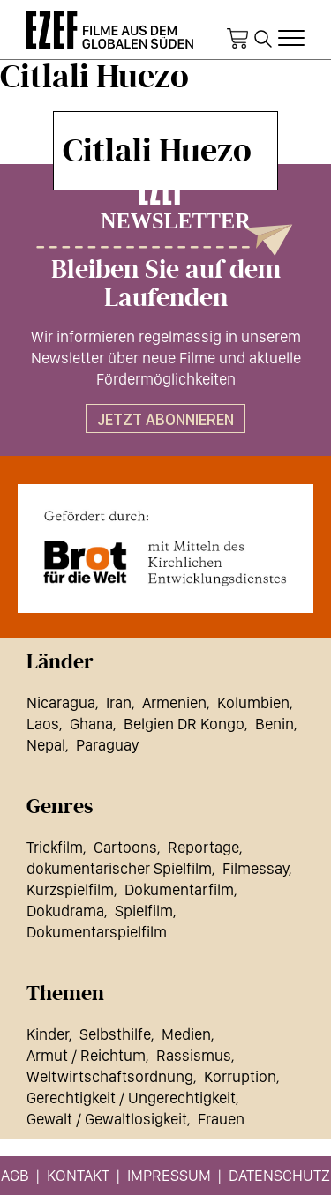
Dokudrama (65, 910)
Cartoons (125, 847)
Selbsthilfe (115, 1034)
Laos (42, 723)
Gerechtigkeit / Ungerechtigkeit (131, 1097)
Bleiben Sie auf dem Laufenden (166, 284)
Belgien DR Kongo (184, 723)
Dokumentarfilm (179, 889)
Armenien (174, 702)
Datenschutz (279, 1175)
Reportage (203, 847)
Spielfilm (144, 910)
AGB (15, 1175)
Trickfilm (54, 847)
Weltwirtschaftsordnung (109, 1076)
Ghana (91, 723)
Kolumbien (253, 702)
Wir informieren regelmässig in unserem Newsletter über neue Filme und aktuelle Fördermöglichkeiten (166, 357)
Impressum (169, 1175)
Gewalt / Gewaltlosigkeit (106, 1118)
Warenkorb (237, 38)
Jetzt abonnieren (165, 419)
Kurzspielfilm (70, 889)
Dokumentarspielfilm (96, 931)
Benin (274, 723)
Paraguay (107, 745)
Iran (119, 702)
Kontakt (78, 1175)
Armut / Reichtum (86, 1055)
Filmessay (255, 868)
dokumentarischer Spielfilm (119, 868)
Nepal (45, 745)
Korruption (240, 1076)
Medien (186, 1034)
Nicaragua (60, 702)
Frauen (221, 1118)
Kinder (47, 1034)
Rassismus (193, 1055)
